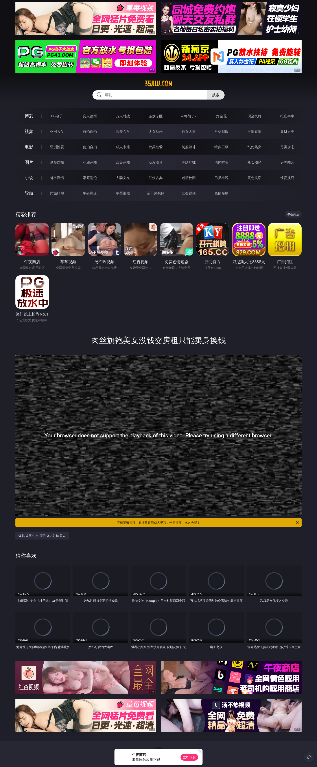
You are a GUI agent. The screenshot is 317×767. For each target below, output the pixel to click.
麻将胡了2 (189, 116)
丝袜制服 (221, 131)
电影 (29, 147)
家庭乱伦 (90, 177)
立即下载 (189, 757)
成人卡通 (123, 146)
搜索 (215, 94)
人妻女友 (123, 177)
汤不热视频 (155, 193)
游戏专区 (156, 116)
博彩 (29, 116)
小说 (29, 178)
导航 (29, 193)
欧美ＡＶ (123, 131)
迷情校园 (189, 177)
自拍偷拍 (90, 131)
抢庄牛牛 (287, 116)
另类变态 (287, 146)
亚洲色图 (90, 162)
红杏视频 (189, 193)
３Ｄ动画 (156, 131)
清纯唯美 (221, 162)
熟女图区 (254, 162)
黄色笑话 (254, 177)
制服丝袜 (189, 146)
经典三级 (221, 146)
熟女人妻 (189, 131)
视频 (29, 131)
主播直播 (254, 131)
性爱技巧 (287, 177)
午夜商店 (90, 193)
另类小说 (221, 177)
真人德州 (90, 116)
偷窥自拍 (57, 162)
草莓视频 (123, 193)
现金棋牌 (254, 116)
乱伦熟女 (254, 146)
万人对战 (123, 116)
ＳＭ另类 (287, 131)
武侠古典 (156, 177)
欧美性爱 (156, 146)
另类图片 (287, 162)
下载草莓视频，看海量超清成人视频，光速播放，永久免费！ (208, 522)
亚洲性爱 (57, 146)
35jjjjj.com (158, 83)
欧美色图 (123, 162)
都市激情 (57, 177)
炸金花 (221, 116)
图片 (29, 162)
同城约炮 (57, 193)
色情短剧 (221, 193)
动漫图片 (156, 162)
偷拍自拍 (90, 146)
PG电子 (57, 116)
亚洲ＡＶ (57, 131)
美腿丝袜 (189, 162)
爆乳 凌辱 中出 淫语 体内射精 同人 (42, 536)
